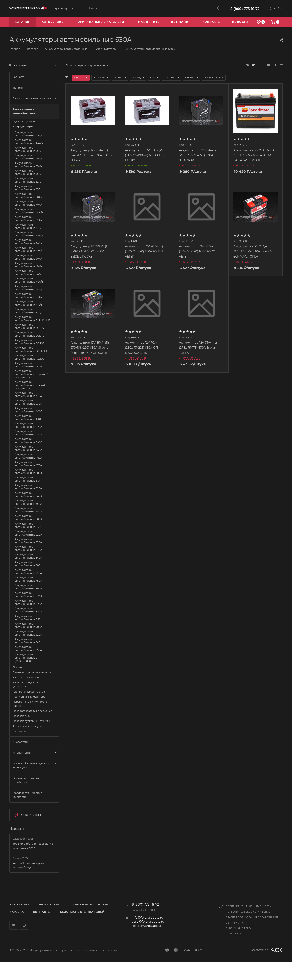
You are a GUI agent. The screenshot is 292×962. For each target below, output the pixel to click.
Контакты (42, 911)
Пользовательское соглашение (248, 912)
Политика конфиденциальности (249, 906)
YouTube (24, 925)
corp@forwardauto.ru (148, 922)
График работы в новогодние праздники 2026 (33, 846)
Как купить (19, 904)
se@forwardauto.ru (146, 926)
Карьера (16, 911)
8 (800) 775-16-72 (244, 9)
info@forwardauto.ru (147, 917)
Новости (16, 829)
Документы (234, 933)
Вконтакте (13, 925)
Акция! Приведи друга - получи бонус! (29, 865)
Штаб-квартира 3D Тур (88, 904)
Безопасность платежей (82, 911)
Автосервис (49, 904)
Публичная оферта (239, 928)
